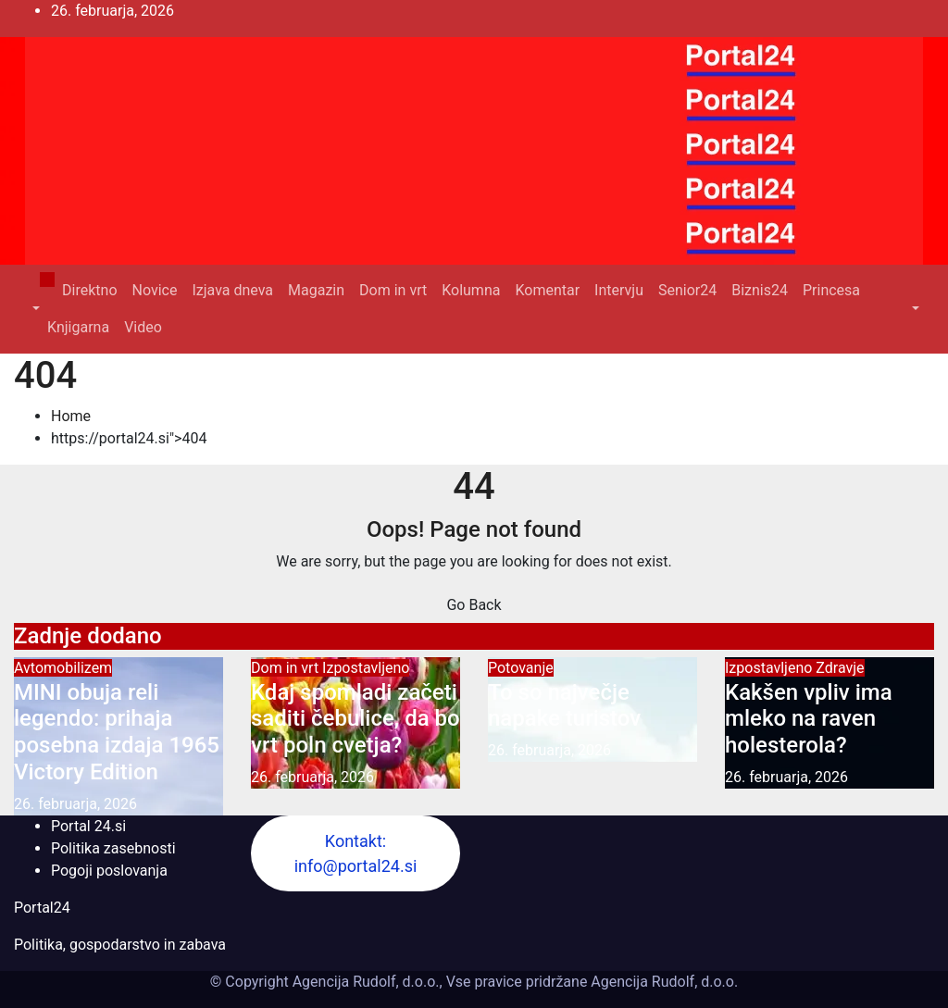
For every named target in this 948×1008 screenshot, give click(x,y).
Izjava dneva (232, 290)
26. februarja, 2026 (75, 804)
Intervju (618, 290)
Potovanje (521, 668)
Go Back (473, 605)
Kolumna (471, 290)
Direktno (89, 290)
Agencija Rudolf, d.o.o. (662, 981)
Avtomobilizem (63, 668)
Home (71, 416)
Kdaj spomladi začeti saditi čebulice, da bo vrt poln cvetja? (355, 719)
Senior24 (687, 290)
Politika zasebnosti (113, 848)
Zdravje (840, 668)
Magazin (316, 290)
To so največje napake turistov (564, 705)
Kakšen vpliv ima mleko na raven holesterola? (808, 719)
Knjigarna (78, 327)
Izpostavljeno (365, 668)
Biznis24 (759, 290)
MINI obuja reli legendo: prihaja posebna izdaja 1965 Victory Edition (116, 732)
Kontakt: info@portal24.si (356, 853)
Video (143, 327)
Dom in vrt (393, 290)
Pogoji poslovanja (109, 870)
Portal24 (42, 907)
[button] (34, 308)
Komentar (547, 290)
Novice (155, 290)
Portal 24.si (88, 826)
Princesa (831, 290)
